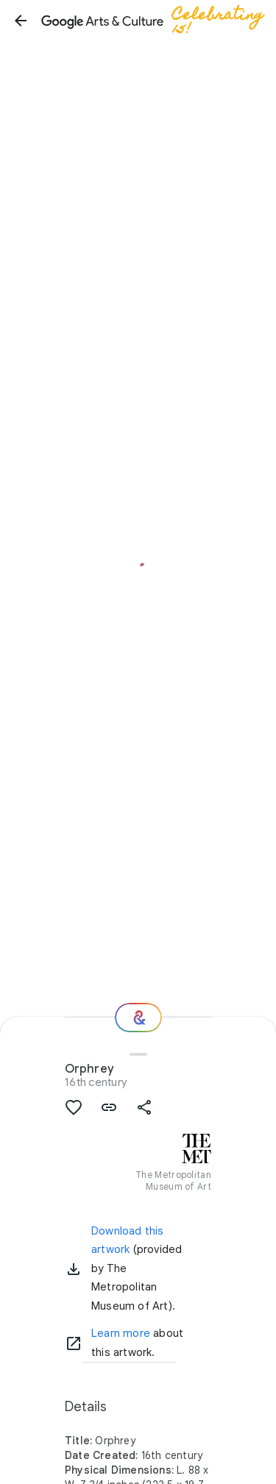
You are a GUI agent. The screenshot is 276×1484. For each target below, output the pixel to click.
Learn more (120, 1333)
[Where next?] (138, 1017)
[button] (20, 20)
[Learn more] (73, 1343)
